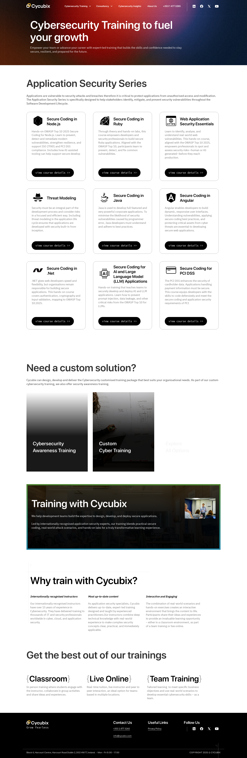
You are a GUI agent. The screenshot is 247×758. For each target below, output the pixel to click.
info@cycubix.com (122, 735)
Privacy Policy (154, 728)
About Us (152, 6)
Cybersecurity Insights (129, 6)
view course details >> (52, 172)
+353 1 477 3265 (172, 6)
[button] (78, 6)
